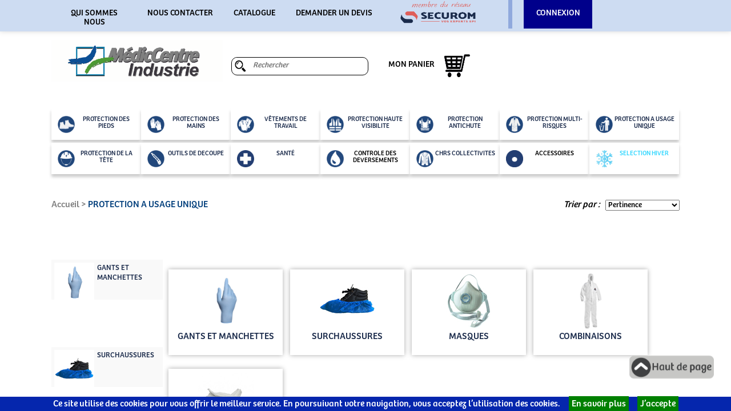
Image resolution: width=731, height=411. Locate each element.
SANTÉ (266, 158)
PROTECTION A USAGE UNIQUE (635, 124)
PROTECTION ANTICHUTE (449, 124)
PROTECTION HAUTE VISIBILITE (365, 124)
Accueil (65, 204)
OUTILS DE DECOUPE (185, 158)
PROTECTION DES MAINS (183, 124)
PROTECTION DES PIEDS (94, 124)
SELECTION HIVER (632, 158)
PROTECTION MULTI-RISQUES (544, 124)
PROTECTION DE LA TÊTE (95, 158)
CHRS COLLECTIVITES (455, 158)
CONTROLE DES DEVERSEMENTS (362, 158)
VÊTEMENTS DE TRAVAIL (272, 124)
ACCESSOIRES (540, 158)
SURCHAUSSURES (125, 355)
